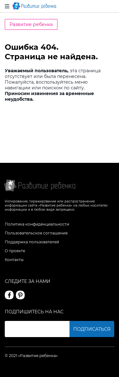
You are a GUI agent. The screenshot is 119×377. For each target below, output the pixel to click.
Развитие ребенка (31, 24)
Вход (110, 6)
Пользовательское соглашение (36, 233)
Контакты (14, 259)
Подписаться (91, 329)
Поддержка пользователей (32, 242)
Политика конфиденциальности (37, 224)
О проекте (15, 250)
